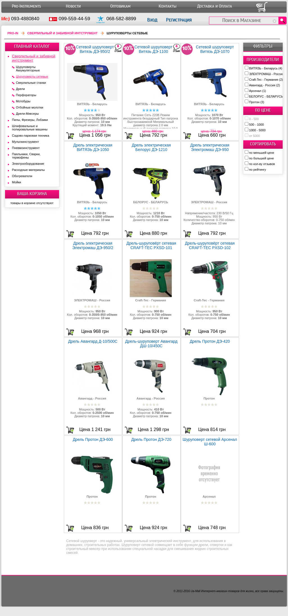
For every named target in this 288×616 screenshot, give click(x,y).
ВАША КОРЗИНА (32, 193)
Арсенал (257, 90)
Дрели (20, 89)
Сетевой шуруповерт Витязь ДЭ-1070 (215, 49)
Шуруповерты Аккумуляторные (28, 68)
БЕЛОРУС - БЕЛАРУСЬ (268, 96)
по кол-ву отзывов (262, 164)
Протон (256, 102)
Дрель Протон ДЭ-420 (210, 341)
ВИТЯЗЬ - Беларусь (265, 68)
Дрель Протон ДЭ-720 (151, 439)
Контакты (167, 6)
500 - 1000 (256, 124)
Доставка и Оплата (214, 6)
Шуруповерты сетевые (32, 76)
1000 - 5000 (257, 130)
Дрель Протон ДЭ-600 (93, 439)
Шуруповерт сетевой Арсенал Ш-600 (210, 441)
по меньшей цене (261, 152)
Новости (73, 6)
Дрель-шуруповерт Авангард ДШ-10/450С (151, 343)
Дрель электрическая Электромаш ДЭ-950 (210, 147)
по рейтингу (257, 169)
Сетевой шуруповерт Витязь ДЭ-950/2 (95, 49)
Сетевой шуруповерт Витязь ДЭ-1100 (153, 49)
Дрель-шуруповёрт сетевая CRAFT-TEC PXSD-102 (210, 245)
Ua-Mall (195, 591)
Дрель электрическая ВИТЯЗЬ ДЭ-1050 (92, 147)
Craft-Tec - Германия (266, 79)
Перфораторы (26, 95)
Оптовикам (120, 6)
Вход (152, 19)
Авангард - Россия (264, 85)
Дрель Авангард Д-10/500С (92, 341)
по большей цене (261, 158)
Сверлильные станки (31, 82)
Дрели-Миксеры (27, 113)
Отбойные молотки (29, 107)
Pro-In (13, 33)
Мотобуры (23, 101)
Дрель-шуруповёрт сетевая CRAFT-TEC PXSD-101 (151, 245)
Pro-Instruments (26, 6)
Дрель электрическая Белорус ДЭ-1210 (151, 147)
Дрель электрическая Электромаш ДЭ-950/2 (92, 245)
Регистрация (179, 19)
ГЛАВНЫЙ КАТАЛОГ (32, 46)
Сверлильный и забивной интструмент (62, 33)
